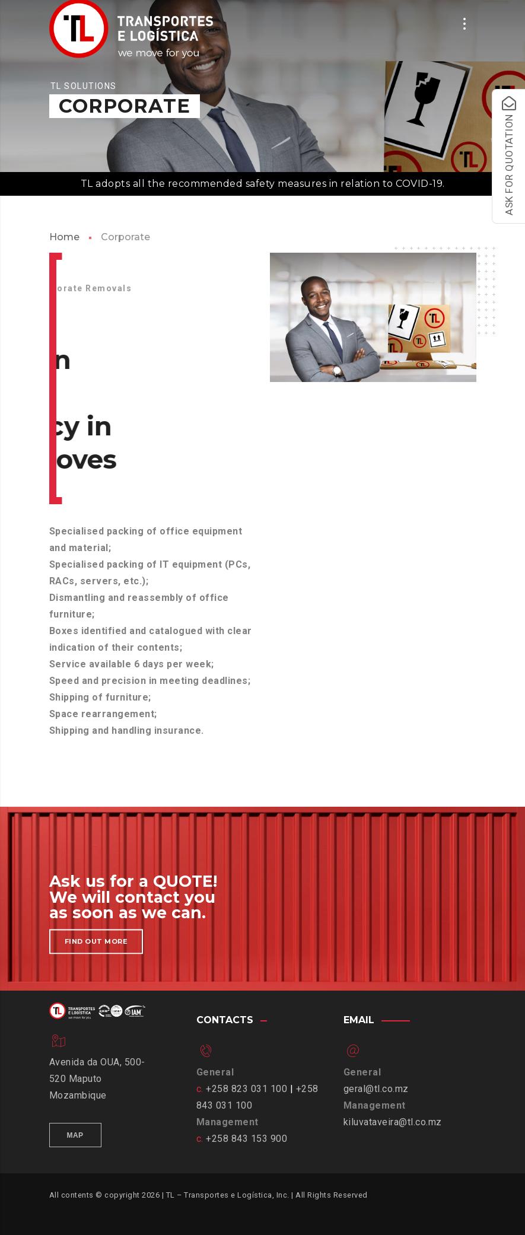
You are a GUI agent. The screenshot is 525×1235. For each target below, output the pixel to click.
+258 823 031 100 (246, 1088)
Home (64, 237)
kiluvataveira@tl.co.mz (392, 1122)
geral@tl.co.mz (376, 1088)
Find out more (96, 950)
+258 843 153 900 (246, 1138)
